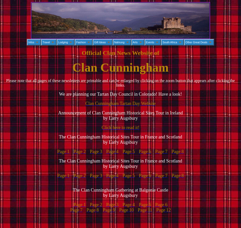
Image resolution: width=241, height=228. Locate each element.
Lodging (63, 42)
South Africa (170, 42)
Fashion (81, 42)
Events (150, 42)
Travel (46, 42)
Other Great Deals (196, 42)
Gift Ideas (100, 42)
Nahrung (119, 42)
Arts (135, 42)
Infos (31, 42)
